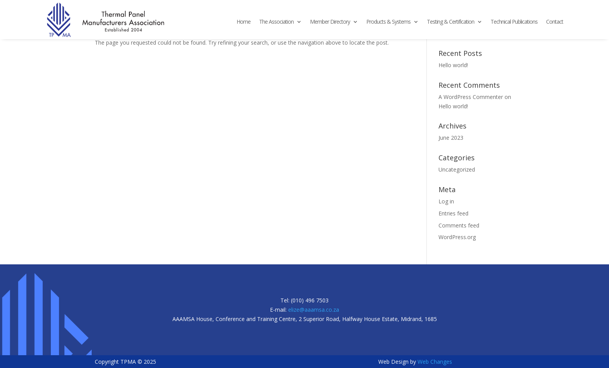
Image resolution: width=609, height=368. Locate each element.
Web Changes (435, 361)
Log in (446, 201)
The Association (276, 22)
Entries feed (453, 213)
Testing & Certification (450, 22)
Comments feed (458, 225)
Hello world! (453, 65)
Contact (554, 22)
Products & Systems (388, 22)
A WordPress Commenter (470, 97)
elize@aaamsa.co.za (313, 309)
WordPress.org (457, 237)
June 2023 (450, 137)
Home (244, 22)
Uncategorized (456, 169)
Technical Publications (514, 22)
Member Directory (330, 22)
